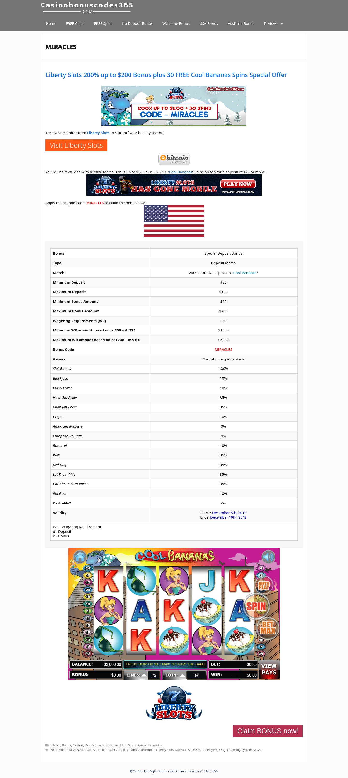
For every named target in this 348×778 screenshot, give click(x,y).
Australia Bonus (241, 23)
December (147, 750)
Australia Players (105, 750)
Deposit (90, 745)
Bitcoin (55, 745)
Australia (65, 750)
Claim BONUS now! (267, 731)
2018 (53, 750)
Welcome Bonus (176, 23)
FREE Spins (103, 23)
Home (51, 23)
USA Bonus (208, 23)
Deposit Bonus (107, 745)
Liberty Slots (98, 132)
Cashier (78, 745)
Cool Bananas (180, 171)
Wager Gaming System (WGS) (240, 750)
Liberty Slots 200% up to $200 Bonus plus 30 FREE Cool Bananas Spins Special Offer (166, 75)
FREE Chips (75, 23)
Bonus (66, 745)
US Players (210, 750)
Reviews (276, 23)
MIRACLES (95, 202)
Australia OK (82, 750)
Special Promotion (150, 745)
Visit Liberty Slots (76, 145)
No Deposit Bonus (137, 23)
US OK (196, 750)
